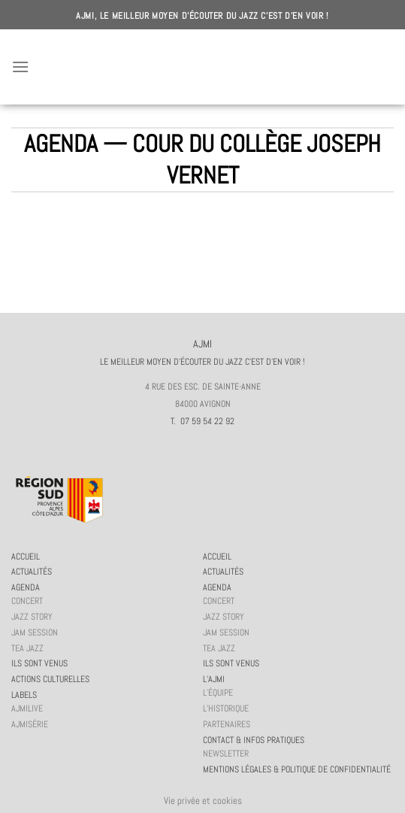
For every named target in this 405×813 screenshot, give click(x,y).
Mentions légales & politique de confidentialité (297, 769)
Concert (27, 601)
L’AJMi (214, 679)
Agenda (25, 587)
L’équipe (218, 692)
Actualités (31, 571)
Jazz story (32, 616)
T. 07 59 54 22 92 (202, 421)
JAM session (34, 632)
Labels (24, 695)
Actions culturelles (50, 679)
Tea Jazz (27, 648)
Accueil (25, 556)
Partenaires (226, 724)
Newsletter (226, 753)
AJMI (203, 67)
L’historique (226, 708)
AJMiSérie (29, 724)
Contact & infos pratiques (253, 740)
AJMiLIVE (27, 708)
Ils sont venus (39, 663)
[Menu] (20, 66)
